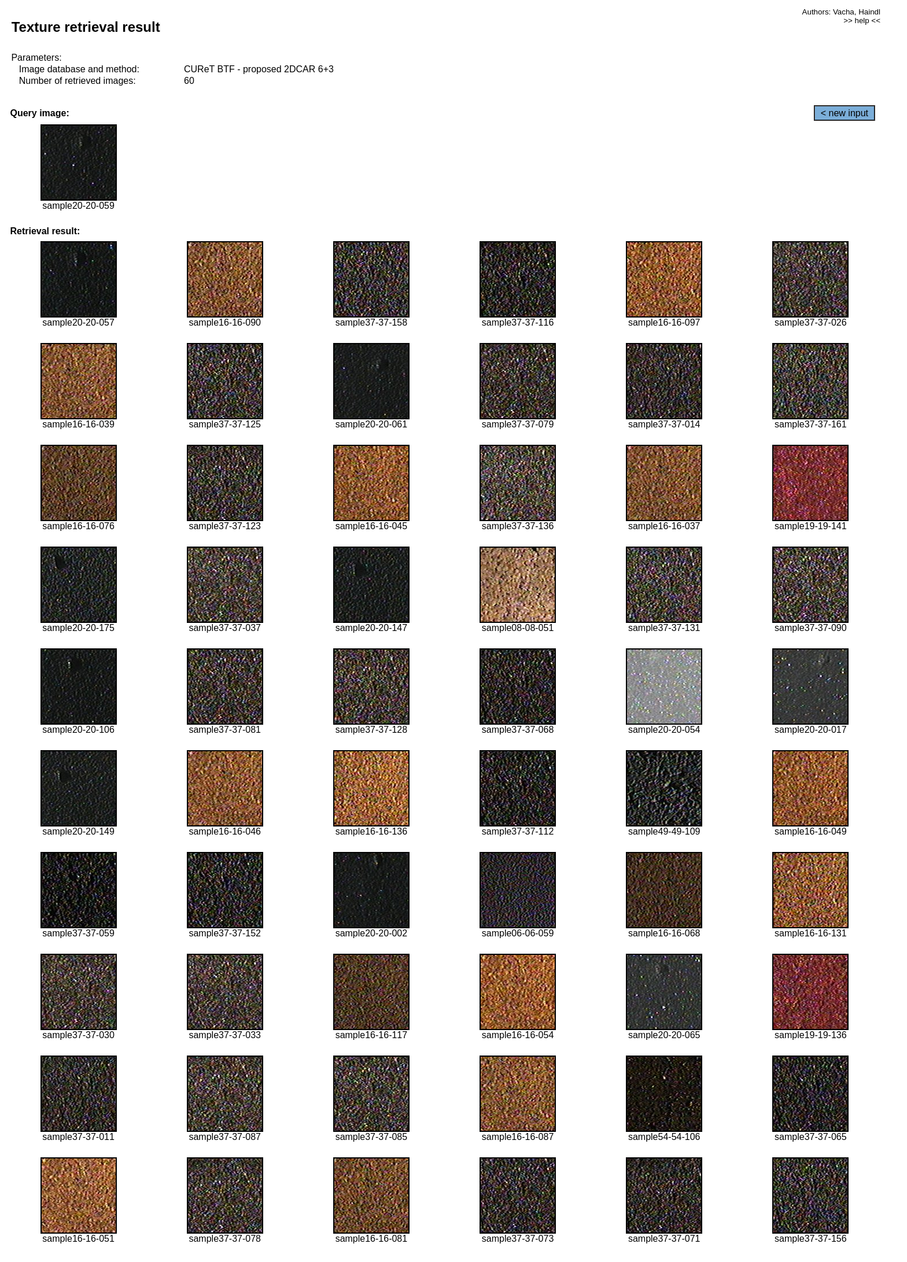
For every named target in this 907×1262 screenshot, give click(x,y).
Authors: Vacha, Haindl (841, 12)
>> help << (861, 20)
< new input (844, 113)
